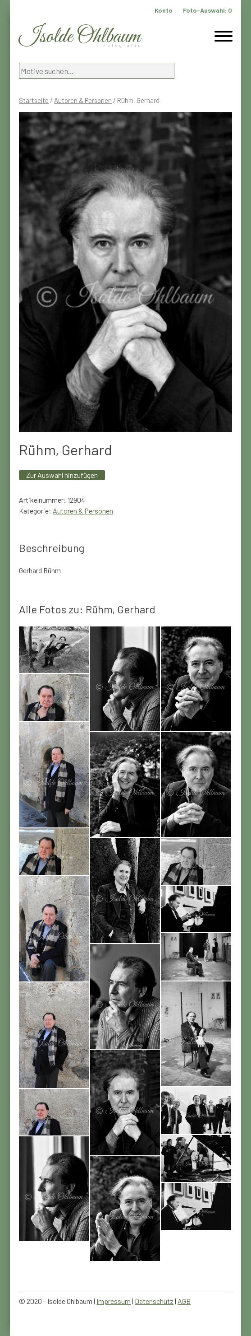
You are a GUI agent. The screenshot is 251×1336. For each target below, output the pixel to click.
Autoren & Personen (83, 100)
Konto (164, 10)
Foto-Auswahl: (207, 10)
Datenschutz (154, 1301)
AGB (184, 1301)
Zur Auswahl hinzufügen (62, 475)
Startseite (34, 100)
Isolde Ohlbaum (80, 37)
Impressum (113, 1301)
